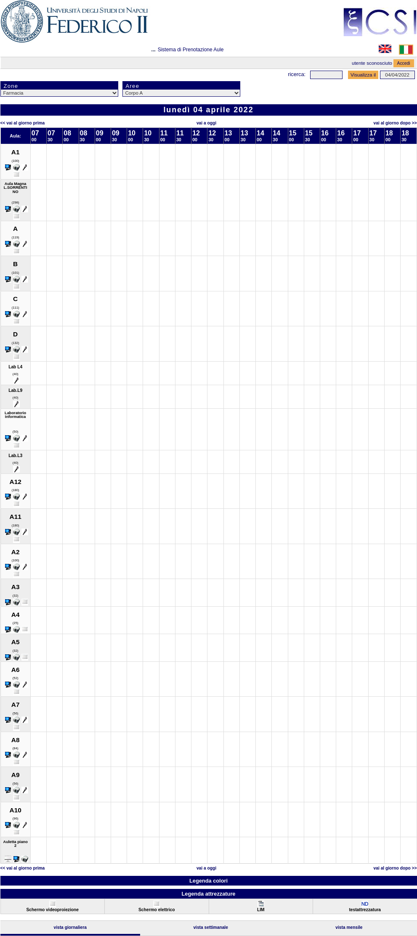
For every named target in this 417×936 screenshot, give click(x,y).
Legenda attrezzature (208, 894)
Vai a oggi (206, 123)
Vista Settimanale (210, 927)
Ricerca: (296, 74)
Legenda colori (208, 881)
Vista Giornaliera (70, 927)
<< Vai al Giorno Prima (22, 123)
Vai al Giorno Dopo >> (395, 123)
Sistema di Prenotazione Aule (191, 50)
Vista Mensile (348, 927)
